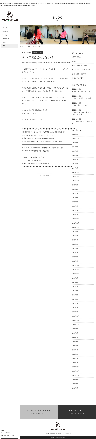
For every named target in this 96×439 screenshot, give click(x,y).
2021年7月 (75, 287)
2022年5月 (75, 244)
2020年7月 (75, 337)
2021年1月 (75, 312)
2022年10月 (75, 227)
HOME (21, 47)
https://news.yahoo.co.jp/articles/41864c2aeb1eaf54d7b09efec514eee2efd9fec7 (47, 63)
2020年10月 (75, 325)
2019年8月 (75, 384)
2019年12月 (75, 367)
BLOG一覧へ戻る (44, 176)
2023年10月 (75, 181)
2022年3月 (75, 253)
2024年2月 (75, 164)
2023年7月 (75, 194)
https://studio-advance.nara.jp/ (44, 138)
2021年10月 (75, 274)
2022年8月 (75, 232)
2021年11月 (75, 270)
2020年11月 (75, 320)
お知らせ (75, 61)
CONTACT (9, 72)
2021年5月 (75, 295)
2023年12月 (75, 172)
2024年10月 (75, 139)
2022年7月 (75, 236)
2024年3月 (75, 160)
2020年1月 (75, 363)
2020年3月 (75, 354)
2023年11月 (75, 177)
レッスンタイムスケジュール (81, 70)
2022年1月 (75, 261)
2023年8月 (75, 189)
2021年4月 (75, 299)
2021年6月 (75, 291)
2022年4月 (75, 249)
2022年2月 (75, 257)
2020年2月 (75, 359)
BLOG (28, 47)
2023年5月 (75, 202)
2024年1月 (75, 168)
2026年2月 (75, 134)
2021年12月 (75, 265)
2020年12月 (75, 316)
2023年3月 (75, 210)
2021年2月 (75, 308)
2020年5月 (75, 346)
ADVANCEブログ (77, 57)
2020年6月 (75, 342)
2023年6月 (75, 198)
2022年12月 (75, 219)
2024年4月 (75, 155)
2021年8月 (75, 282)
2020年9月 (75, 329)
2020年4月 (75, 350)
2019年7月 (75, 388)
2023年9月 (75, 185)
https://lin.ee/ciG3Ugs (34, 160)
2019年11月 (75, 371)
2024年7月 (75, 147)
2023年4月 (75, 206)
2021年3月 (75, 304)
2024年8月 (75, 143)
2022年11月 (75, 223)
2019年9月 (75, 380)
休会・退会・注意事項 (79, 74)
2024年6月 (75, 151)
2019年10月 (75, 375)
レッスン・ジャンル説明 (79, 66)
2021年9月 (75, 278)
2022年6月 (75, 240)
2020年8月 (75, 333)
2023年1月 (75, 215)
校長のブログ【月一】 (79, 78)
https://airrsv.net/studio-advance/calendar (49, 142)
